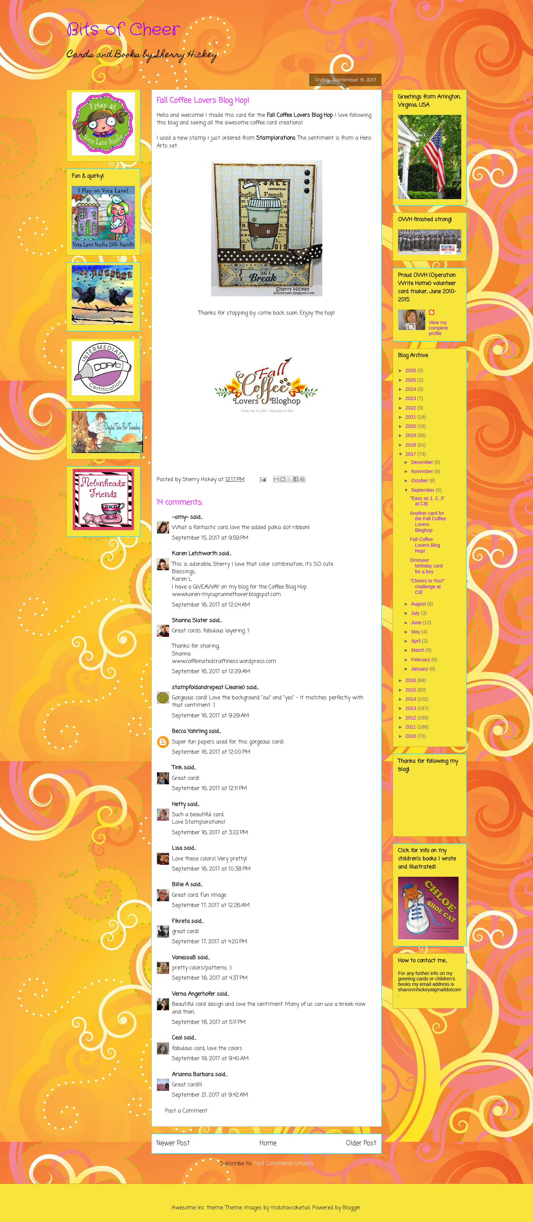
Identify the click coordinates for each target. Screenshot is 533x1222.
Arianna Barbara (192, 1075)
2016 (411, 680)
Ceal (177, 1038)
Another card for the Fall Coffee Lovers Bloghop (428, 521)
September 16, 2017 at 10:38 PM (211, 869)
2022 (411, 408)
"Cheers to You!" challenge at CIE (427, 586)
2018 (411, 445)
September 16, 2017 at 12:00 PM (211, 752)
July (416, 613)
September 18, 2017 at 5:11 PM (209, 1022)
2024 (411, 389)
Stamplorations (275, 138)
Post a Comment (186, 1111)
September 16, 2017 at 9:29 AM (210, 716)
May (416, 631)
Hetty (179, 805)
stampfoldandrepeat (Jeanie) (208, 688)
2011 (411, 727)
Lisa (177, 848)
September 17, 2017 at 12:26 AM (211, 906)
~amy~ (180, 517)
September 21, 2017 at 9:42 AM (210, 1095)
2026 (411, 370)
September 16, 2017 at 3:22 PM (210, 833)
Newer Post (173, 1143)
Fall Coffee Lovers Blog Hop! (425, 545)
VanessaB (184, 958)
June (417, 622)
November (422, 471)
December (422, 462)
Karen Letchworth (194, 554)
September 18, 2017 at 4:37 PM (210, 978)
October (420, 480)
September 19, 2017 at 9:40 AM (210, 1059)
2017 (411, 454)
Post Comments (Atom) (283, 1164)
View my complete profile (438, 328)
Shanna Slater (190, 621)
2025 (411, 380)
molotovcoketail (290, 1208)
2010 (411, 736)
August (419, 604)
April (416, 641)
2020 (411, 426)
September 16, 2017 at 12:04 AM (211, 605)
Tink (177, 768)
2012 (411, 717)
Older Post (361, 1143)
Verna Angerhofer (193, 994)
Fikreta (181, 922)
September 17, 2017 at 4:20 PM (209, 942)
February (421, 659)
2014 (411, 699)
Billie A (180, 885)
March (418, 650)
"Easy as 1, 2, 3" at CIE (427, 501)
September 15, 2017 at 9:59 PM (210, 538)
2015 (411, 690)
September (423, 490)
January (420, 668)
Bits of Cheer (123, 30)
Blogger (352, 1208)
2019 (411, 435)
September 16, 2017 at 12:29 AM (211, 672)
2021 (411, 417)
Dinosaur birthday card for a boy (426, 565)
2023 (411, 398)
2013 (411, 708)
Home (268, 1143)
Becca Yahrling (189, 732)
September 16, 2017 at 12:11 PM (209, 789)
